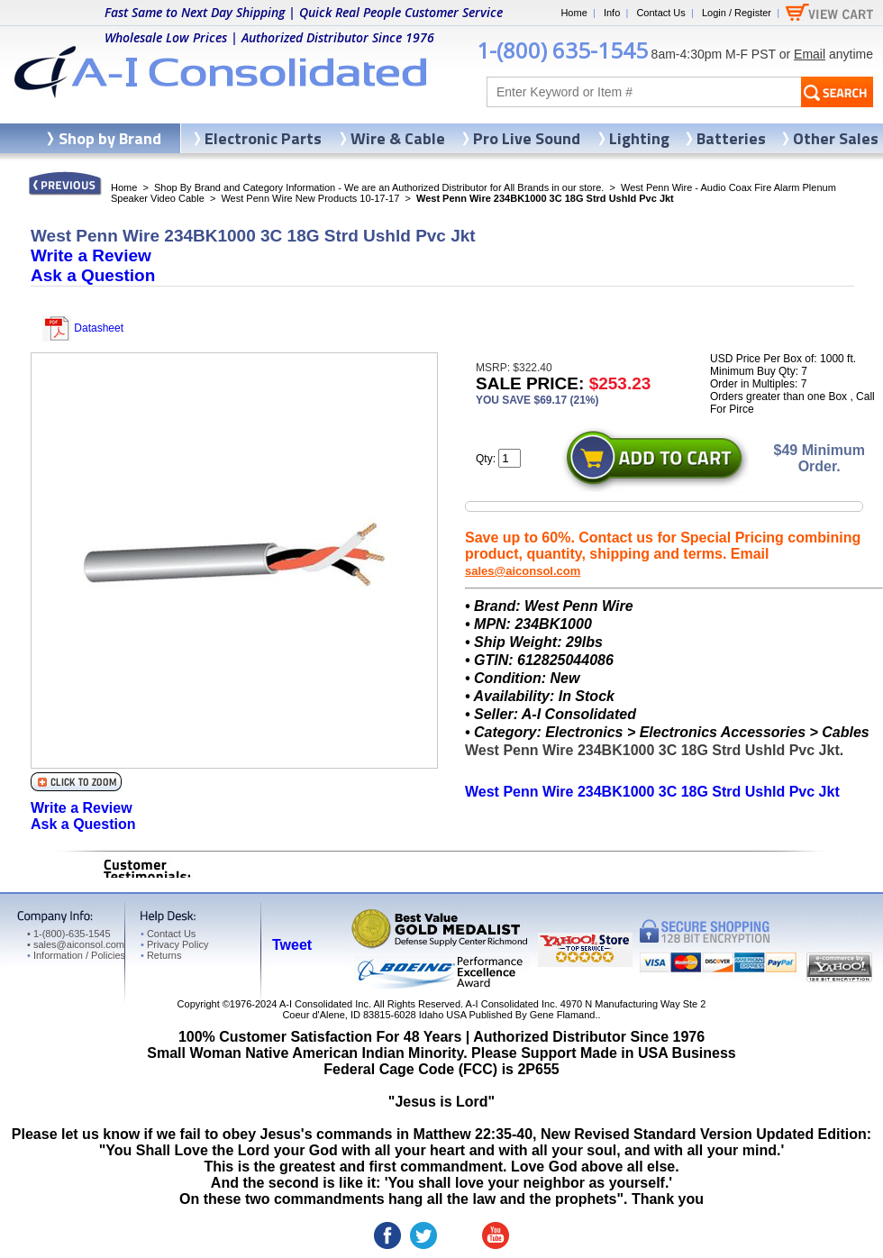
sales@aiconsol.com (522, 571)
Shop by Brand (110, 138)
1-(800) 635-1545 (562, 50)
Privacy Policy (174, 944)
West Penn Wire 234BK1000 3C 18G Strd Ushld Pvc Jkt (652, 791)
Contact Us (660, 12)
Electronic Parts (263, 138)
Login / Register (736, 12)
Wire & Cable (397, 138)
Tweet (292, 945)
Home (573, 12)
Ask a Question (93, 275)
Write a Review (91, 255)
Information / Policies (76, 955)
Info (612, 12)
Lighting (639, 138)
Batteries (731, 138)
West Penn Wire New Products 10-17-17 (310, 198)
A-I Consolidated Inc (324, 1003)
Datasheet (82, 328)
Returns (161, 955)
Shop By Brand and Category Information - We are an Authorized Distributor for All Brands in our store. (379, 187)
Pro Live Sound (526, 138)
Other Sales (835, 138)
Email (809, 54)
